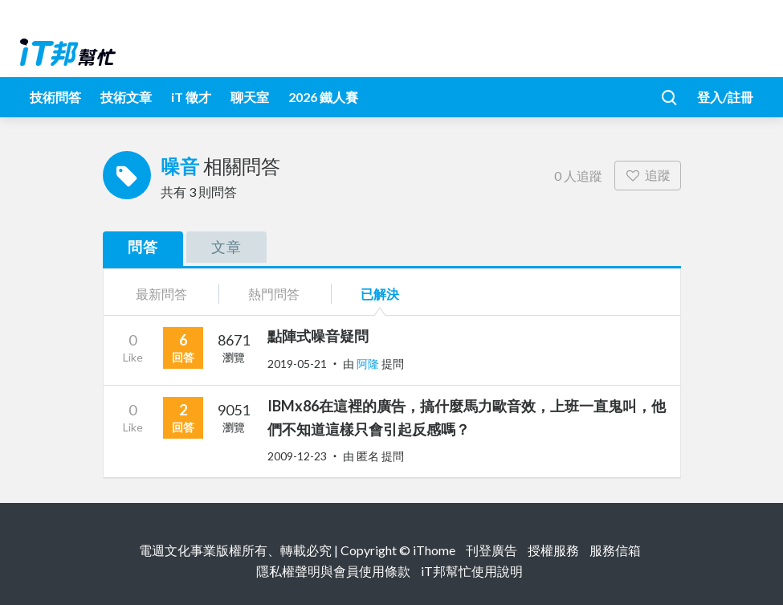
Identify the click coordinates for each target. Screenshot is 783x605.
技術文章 (126, 96)
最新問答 (161, 293)
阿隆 (369, 363)
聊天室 (249, 96)
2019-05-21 (297, 363)
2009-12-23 (297, 456)
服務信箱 (615, 550)
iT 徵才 (191, 96)
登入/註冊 (725, 96)
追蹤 (648, 174)
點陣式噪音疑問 (318, 336)
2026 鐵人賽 (323, 96)
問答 (143, 246)
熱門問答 (274, 293)
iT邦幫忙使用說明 (472, 570)
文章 (226, 246)
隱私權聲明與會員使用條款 (333, 570)
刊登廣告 (491, 550)
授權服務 (553, 550)
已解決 (380, 293)
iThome (434, 550)
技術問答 (55, 96)
